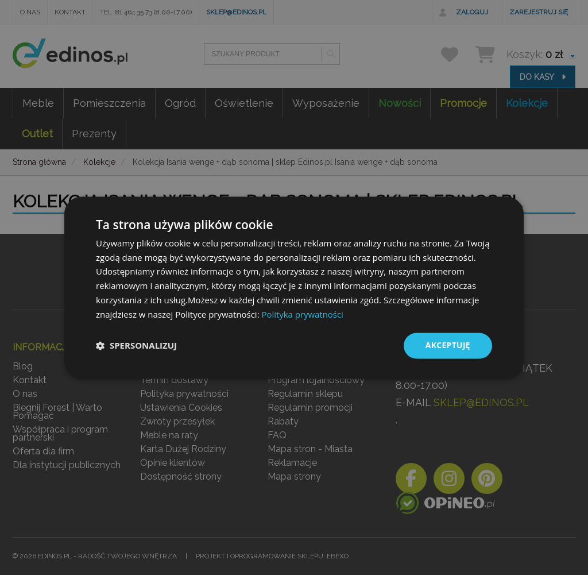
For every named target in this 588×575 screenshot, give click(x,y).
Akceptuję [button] (447, 345)
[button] (136, 345)
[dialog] (294, 287)
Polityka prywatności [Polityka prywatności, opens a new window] (302, 314)
